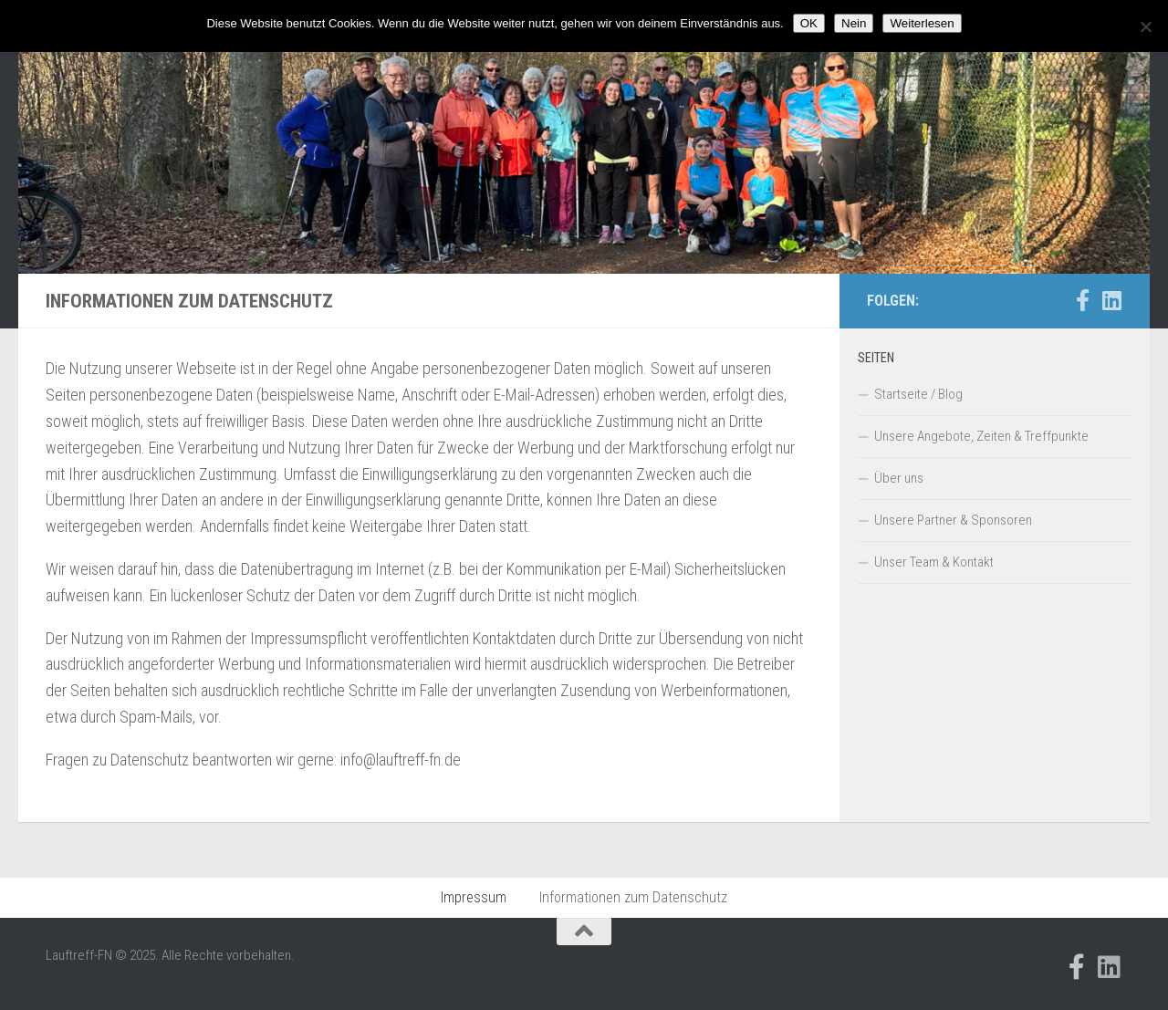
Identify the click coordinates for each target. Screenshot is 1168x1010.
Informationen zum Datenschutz (633, 897)
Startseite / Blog (918, 394)
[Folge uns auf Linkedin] (1111, 300)
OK (809, 23)
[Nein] (1145, 26)
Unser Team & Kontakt (934, 562)
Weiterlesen (922, 23)
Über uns (898, 478)
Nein (853, 23)
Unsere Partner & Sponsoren (953, 520)
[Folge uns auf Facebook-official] (1082, 300)
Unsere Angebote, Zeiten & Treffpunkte (981, 436)
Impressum (473, 897)
